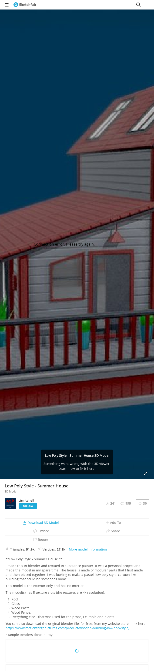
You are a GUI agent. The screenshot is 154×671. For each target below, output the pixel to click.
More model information (88, 549)
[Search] (138, 4)
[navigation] (7, 4)
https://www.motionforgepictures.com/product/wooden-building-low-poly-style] (68, 628)
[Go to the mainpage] (24, 4)
